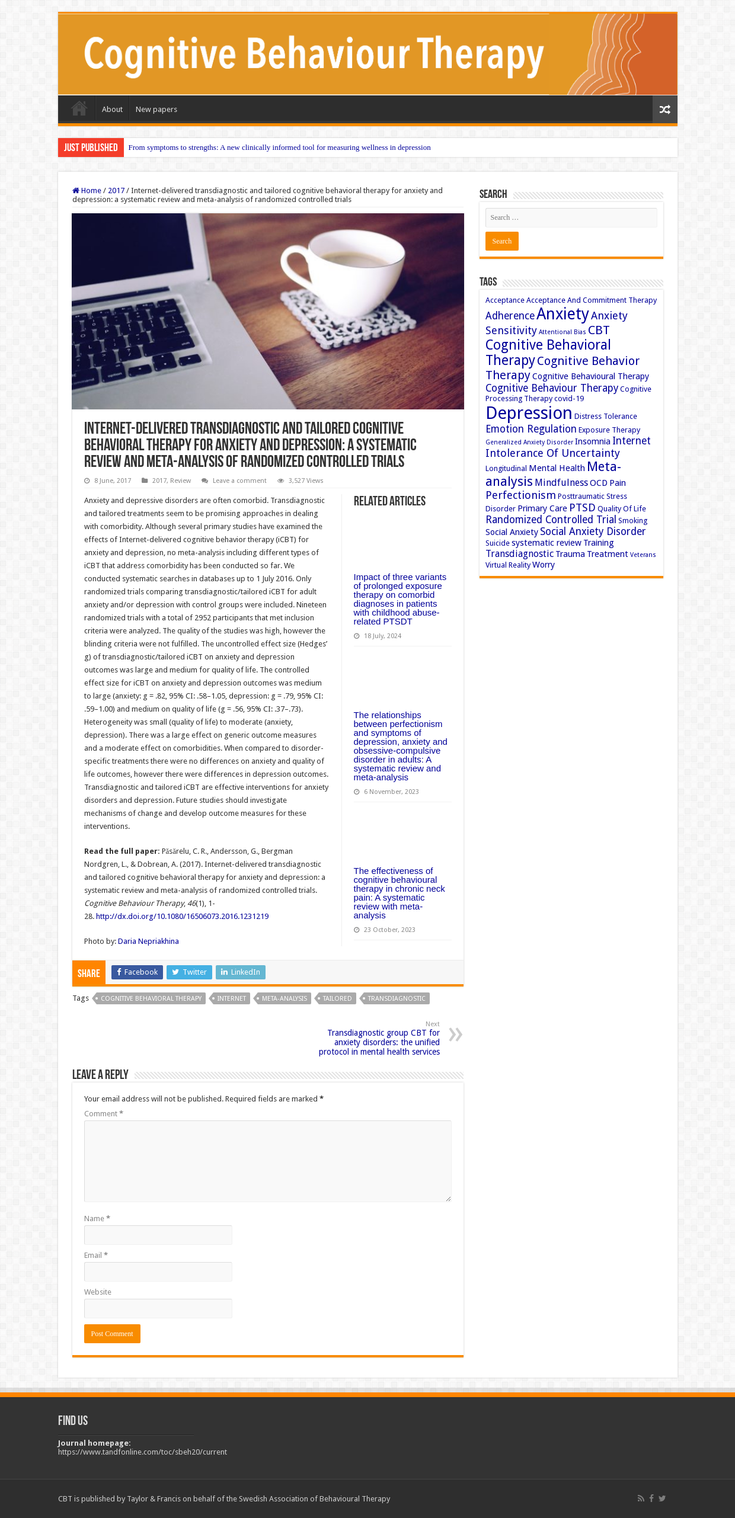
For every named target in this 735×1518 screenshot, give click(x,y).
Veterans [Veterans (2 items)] (643, 555)
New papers (156, 109)
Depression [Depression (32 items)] (529, 413)
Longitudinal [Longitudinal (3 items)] (506, 468)
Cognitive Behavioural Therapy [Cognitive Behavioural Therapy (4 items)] (590, 376)
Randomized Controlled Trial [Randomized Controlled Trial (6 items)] (550, 520)
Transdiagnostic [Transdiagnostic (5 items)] (519, 553)
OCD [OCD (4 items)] (599, 483)
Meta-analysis (284, 999)
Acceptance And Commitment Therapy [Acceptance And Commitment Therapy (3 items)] (591, 300)
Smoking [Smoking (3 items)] (632, 520)
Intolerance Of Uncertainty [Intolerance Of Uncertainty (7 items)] (552, 453)
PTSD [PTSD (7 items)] (582, 507)
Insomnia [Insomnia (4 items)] (593, 441)
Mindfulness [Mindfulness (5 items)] (561, 482)
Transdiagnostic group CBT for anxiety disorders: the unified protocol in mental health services (379, 1038)
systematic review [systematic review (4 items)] (546, 542)
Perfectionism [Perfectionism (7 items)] (520, 495)
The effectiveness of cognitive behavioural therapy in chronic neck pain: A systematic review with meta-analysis (399, 893)
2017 (116, 190)
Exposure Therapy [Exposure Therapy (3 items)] (609, 429)
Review (180, 481)
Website (97, 1292)
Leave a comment (240, 481)
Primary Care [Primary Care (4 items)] (542, 508)
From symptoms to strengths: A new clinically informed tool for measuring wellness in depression (280, 147)
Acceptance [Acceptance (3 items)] (505, 300)
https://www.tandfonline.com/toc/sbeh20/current (142, 1451)
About (112, 109)
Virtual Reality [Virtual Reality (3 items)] (508, 565)
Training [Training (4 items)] (598, 542)
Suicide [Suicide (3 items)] (497, 543)
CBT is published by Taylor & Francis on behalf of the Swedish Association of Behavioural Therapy (224, 1498)
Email (96, 1255)
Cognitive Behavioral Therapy (151, 999)
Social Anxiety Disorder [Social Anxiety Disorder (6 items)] (593, 531)
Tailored (337, 999)
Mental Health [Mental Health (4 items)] (557, 468)
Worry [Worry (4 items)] (543, 564)
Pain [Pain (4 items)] (617, 483)
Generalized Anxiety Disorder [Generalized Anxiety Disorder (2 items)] (529, 442)
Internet (232, 999)
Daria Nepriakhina (148, 941)
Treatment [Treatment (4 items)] (607, 554)
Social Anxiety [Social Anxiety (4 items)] (511, 532)
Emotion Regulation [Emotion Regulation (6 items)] (531, 429)
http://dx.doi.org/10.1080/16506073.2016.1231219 (182, 916)
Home (79, 107)
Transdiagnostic (397, 999)
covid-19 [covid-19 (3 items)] (569, 398)
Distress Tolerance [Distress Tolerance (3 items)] (605, 416)
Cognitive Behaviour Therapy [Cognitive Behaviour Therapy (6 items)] (551, 388)
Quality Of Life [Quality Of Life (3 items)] (621, 508)
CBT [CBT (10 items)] (599, 330)
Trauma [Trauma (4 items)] (570, 554)
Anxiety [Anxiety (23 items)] (562, 314)
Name (97, 1218)
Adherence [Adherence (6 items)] (510, 316)
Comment (103, 1113)
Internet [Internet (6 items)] (631, 441)
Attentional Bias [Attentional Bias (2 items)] (562, 332)
